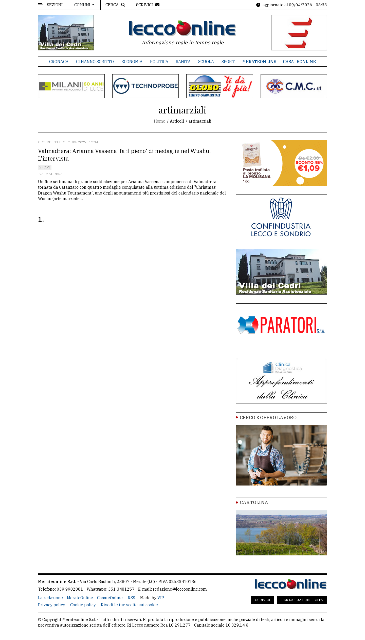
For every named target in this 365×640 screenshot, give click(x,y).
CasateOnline (299, 61)
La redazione (50, 597)
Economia (131, 61)
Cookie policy (83, 604)
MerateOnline (259, 61)
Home (159, 121)
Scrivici (262, 600)
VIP (160, 597)
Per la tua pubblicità (302, 600)
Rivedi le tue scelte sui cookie (129, 604)
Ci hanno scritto (95, 61)
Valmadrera (51, 174)
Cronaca (58, 61)
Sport (228, 61)
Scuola (206, 61)
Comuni (82, 4)
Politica (159, 61)
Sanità (183, 61)
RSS (131, 597)
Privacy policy (51, 604)
